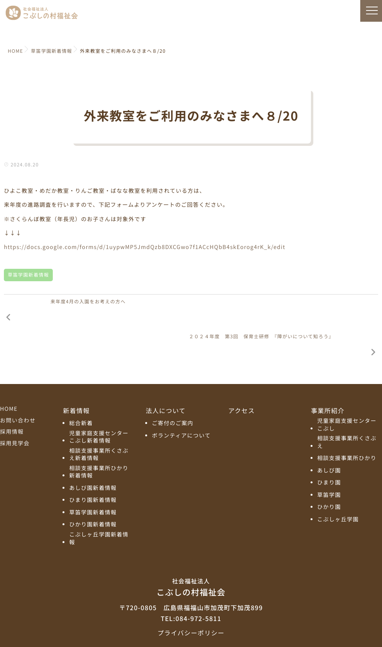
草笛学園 (329, 461)
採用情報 (12, 398)
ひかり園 (329, 473)
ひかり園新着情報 (92, 491)
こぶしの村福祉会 (191, 553)
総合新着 (81, 389)
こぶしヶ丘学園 (338, 485)
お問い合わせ (18, 386)
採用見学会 (15, 409)
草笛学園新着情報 (28, 275)
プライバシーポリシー (191, 598)
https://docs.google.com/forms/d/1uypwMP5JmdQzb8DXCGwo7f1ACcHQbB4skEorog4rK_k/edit (144, 247)
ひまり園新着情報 (92, 466)
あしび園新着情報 (92, 454)
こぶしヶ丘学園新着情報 (98, 504)
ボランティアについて (181, 401)
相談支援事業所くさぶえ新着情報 (98, 420)
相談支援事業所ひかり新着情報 (98, 438)
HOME (8, 375)
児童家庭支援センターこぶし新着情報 (98, 403)
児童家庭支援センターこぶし (347, 391)
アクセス (241, 376)
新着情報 (76, 376)
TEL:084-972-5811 (191, 584)
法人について (166, 376)
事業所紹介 (327, 376)
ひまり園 (329, 449)
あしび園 (329, 436)
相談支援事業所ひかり (347, 424)
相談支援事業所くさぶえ (347, 408)
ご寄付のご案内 (172, 389)
